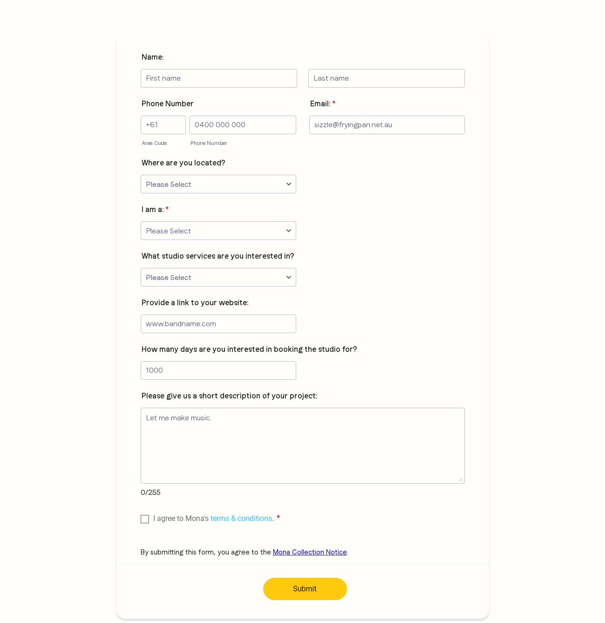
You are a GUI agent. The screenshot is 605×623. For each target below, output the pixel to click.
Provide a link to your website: (195, 302)
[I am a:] (218, 230)
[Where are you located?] (218, 184)
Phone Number (168, 103)
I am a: (155, 209)
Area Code (154, 143)
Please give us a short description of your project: (229, 395)
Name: (152, 57)
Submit (304, 588)
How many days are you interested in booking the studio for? (249, 349)
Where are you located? (183, 162)
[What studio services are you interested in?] (218, 277)
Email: (322, 103)
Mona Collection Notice (310, 552)
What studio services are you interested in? (218, 256)
